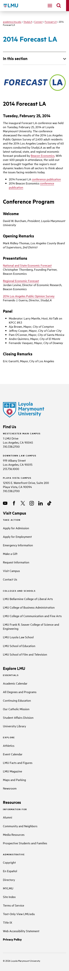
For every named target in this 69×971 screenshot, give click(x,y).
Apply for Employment (17, 536)
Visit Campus (11, 571)
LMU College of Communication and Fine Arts (32, 616)
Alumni (7, 817)
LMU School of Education (19, 646)
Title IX (7, 922)
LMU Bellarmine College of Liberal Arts (28, 599)
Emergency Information (18, 545)
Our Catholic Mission (16, 709)
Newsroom (10, 788)
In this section (15, 58)
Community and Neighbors (20, 826)
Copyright (9, 862)
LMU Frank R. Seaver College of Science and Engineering (31, 626)
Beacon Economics (42, 155)
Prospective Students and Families (25, 843)
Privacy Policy (12, 939)
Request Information (16, 562)
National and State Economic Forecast (27, 265)
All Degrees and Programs (19, 692)
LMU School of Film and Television (25, 654)
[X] (22, 503)
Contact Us (10, 579)
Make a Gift (10, 554)
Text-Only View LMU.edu (19, 914)
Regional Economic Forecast (21, 281)
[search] (58, 5)
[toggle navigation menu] (49, 5)
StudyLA (28, 21)
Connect (38, 21)
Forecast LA (51, 21)
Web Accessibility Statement (21, 931)
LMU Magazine (12, 771)
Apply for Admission (16, 528)
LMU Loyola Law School (18, 637)
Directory (9, 880)
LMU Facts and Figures (17, 763)
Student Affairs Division (18, 717)
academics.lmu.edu (12, 21)
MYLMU (8, 888)
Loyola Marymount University (22, 960)
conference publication (46, 179)
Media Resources (13, 834)
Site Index (9, 897)
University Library (14, 726)
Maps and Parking (14, 780)
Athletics (8, 745)
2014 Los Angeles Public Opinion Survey (28, 296)
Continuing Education (17, 700)
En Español (10, 871)
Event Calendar (12, 754)
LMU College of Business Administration (29, 607)
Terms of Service (13, 905)
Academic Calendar (15, 683)
